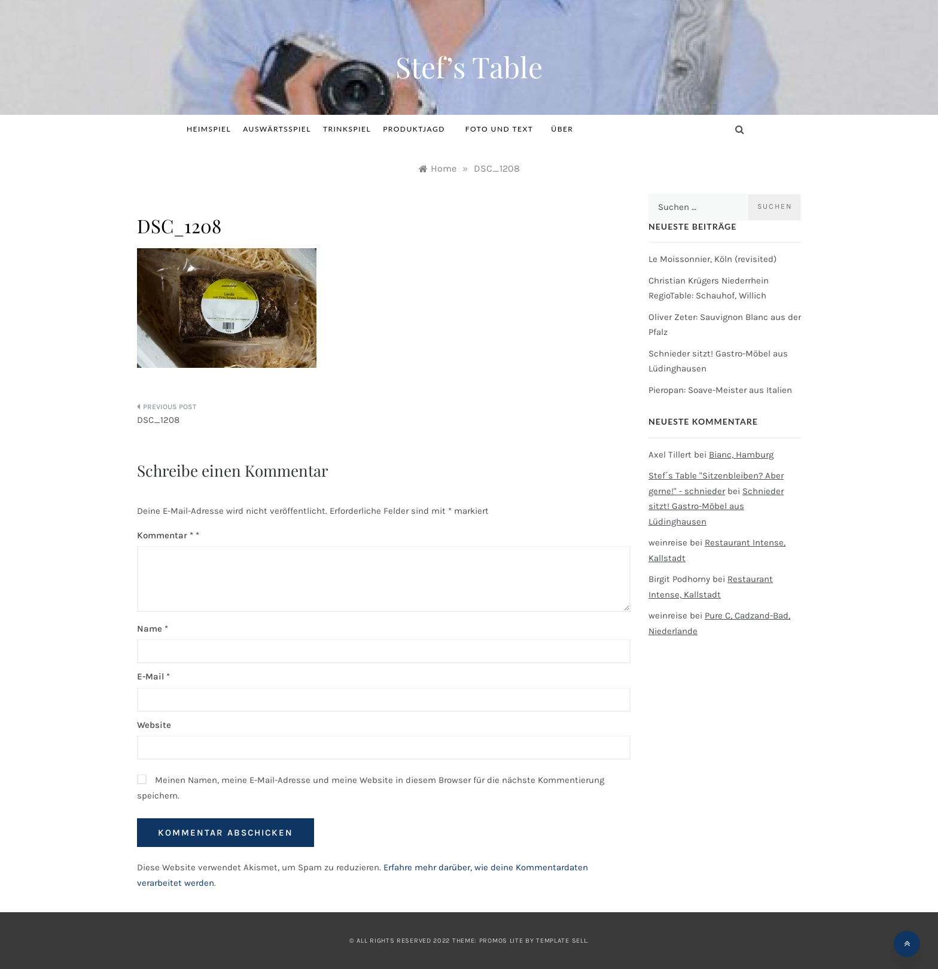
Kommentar (165, 535)
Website (154, 725)
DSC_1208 (158, 420)
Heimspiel (209, 128)
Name (152, 628)
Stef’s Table (469, 66)
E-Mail (153, 676)
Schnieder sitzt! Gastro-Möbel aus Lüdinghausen (716, 506)
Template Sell (561, 940)
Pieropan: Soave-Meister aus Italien (720, 390)
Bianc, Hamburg (741, 454)
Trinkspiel (347, 128)
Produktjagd (418, 129)
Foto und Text (499, 128)
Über (562, 128)
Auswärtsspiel (277, 128)
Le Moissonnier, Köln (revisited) (712, 259)
